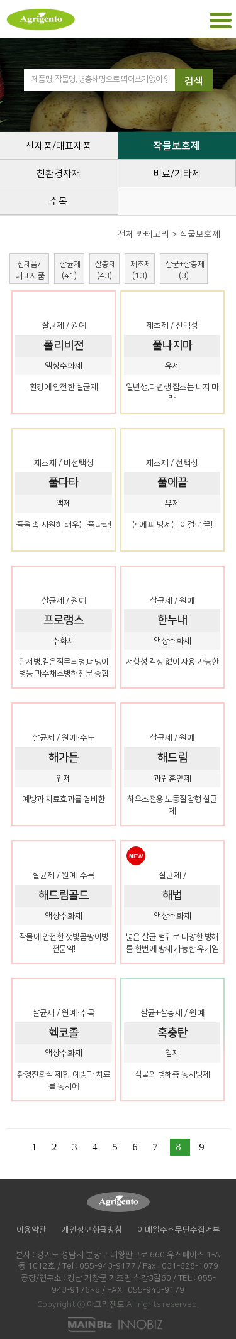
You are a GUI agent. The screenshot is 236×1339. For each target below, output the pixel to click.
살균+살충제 (185, 270)
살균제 (70, 270)
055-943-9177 (107, 1266)
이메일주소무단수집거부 (178, 1229)
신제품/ (30, 270)
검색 (193, 81)
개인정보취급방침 (92, 1229)
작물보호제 (176, 145)
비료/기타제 (177, 173)
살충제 (105, 270)
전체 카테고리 (143, 234)
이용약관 (31, 1229)
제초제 (140, 270)
